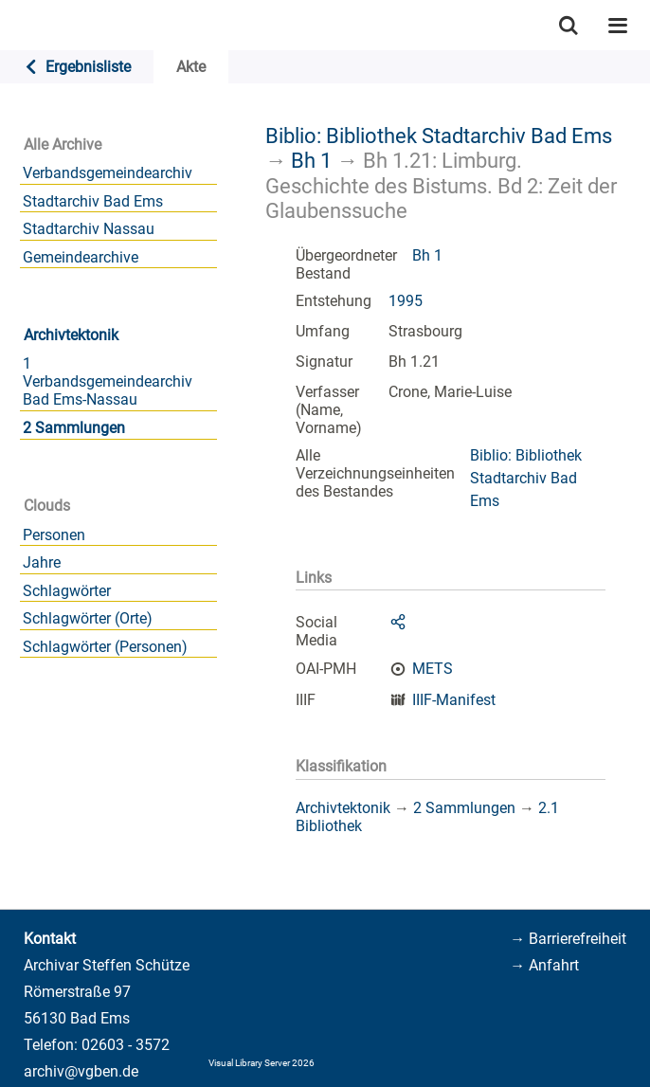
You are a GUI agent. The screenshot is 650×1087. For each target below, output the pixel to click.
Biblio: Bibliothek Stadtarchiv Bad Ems (438, 135)
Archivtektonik (71, 335)
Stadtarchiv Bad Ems (93, 201)
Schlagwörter (67, 591)
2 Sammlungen (74, 428)
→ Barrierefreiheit (568, 939)
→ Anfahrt (544, 965)
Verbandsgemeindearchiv (107, 173)
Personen (54, 535)
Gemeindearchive (80, 257)
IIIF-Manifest (454, 700)
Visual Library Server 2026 (261, 1063)
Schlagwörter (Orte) (88, 618)
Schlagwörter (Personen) (105, 647)
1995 (405, 301)
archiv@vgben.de (81, 1071)
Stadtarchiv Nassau (88, 229)
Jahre (42, 562)
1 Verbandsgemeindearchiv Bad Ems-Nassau (107, 381)
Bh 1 (311, 160)
